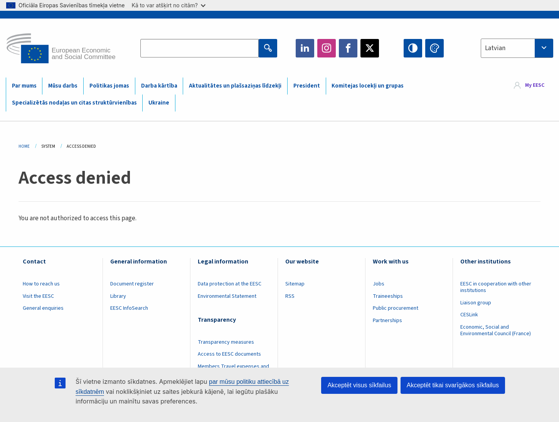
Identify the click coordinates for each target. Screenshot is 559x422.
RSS (290, 296)
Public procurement (395, 308)
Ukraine (158, 103)
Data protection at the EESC (229, 284)
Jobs (378, 284)
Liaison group (475, 303)
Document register (132, 284)
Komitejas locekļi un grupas (368, 86)
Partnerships (387, 320)
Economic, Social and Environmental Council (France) (496, 330)
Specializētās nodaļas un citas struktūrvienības (74, 103)
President (306, 86)
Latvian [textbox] (495, 48)
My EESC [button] (534, 85)
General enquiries (43, 308)
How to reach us (41, 284)
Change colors (434, 48)
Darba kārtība (159, 86)
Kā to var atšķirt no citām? (168, 5)
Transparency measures (226, 342)
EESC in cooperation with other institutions (495, 287)
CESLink (469, 315)
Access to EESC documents (229, 354)
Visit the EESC (38, 296)
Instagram (326, 48)
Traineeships (388, 296)
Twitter (369, 48)
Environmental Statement (227, 296)
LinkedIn (305, 48)
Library (118, 296)
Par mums (24, 86)
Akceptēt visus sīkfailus (359, 385)
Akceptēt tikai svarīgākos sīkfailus (453, 385)
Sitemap (295, 284)
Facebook (348, 48)
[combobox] (517, 48)
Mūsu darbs (62, 86)
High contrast (413, 48)
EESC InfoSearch (129, 308)
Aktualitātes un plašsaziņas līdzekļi (235, 86)
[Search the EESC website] (199, 48)
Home (24, 146)
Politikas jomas (109, 86)
